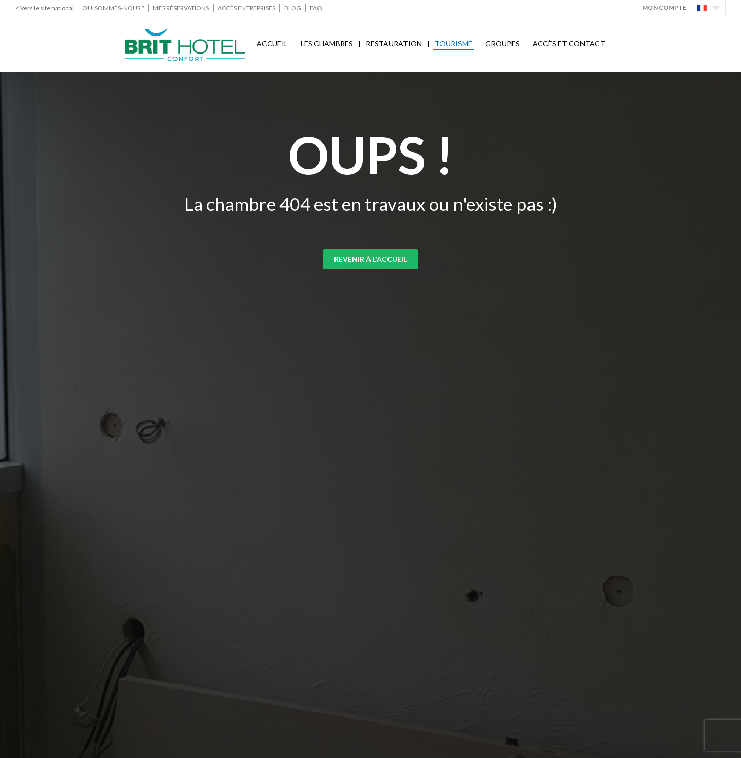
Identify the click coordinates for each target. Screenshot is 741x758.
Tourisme (453, 43)
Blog (292, 8)
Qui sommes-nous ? (113, 8)
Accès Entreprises (246, 8)
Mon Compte (664, 7)
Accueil (272, 43)
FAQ (316, 8)
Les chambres (327, 43)
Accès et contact (569, 43)
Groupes (502, 43)
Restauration (394, 43)
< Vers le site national (44, 8)
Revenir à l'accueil (370, 259)
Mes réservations (181, 8)
